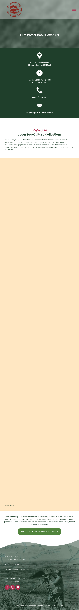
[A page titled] (39, 333)
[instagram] (12, 587)
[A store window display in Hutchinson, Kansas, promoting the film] (39, 401)
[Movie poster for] (39, 265)
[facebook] (7, 587)
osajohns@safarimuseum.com (17, 569)
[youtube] (18, 587)
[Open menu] (74, 9)
